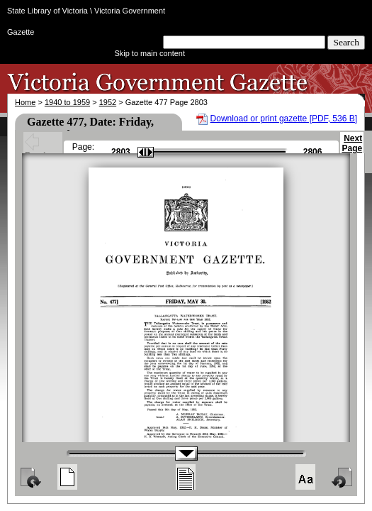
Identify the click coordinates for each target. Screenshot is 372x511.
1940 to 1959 (67, 102)
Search (346, 42)
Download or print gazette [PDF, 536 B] (283, 118)
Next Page (352, 149)
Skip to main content (149, 53)
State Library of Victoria (47, 10)
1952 (107, 102)
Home (25, 102)
